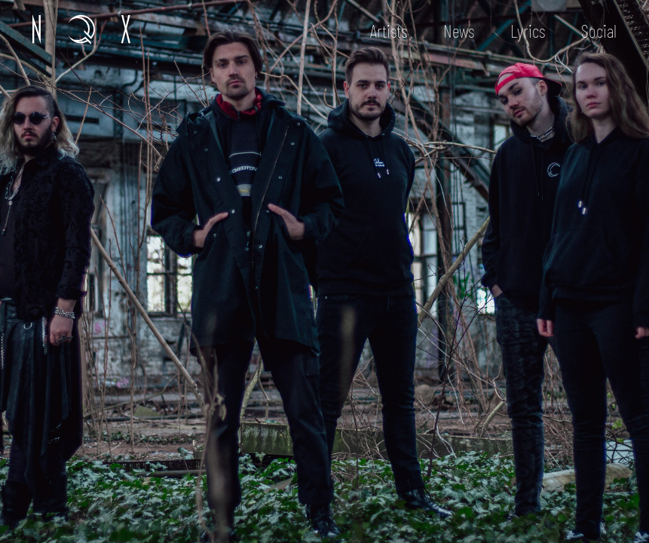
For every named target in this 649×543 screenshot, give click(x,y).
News (458, 30)
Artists (388, 30)
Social (599, 30)
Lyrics (527, 30)
